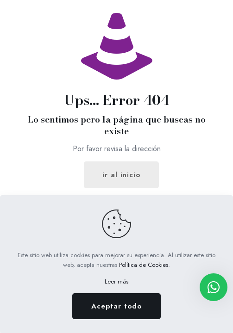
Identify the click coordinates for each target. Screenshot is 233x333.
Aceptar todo (116, 306)
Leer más (116, 281)
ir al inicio (121, 175)
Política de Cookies (143, 264)
